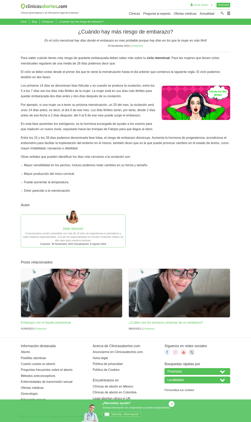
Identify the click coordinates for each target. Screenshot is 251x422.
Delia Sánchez (73, 228)
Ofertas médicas (185, 13)
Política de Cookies (106, 369)
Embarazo (48, 21)
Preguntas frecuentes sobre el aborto (46, 369)
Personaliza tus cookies (179, 390)
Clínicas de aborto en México (113, 386)
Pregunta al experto (157, 13)
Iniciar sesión (199, 4)
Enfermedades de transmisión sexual (46, 381)
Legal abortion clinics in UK (112, 398)
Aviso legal (100, 358)
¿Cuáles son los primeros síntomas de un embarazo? (166, 322)
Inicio (24, 21)
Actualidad (207, 13)
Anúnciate (223, 4)
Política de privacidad (108, 364)
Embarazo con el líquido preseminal (46, 322)
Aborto (25, 352)
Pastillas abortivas (33, 358)
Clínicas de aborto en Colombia (114, 392)
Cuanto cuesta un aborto (38, 364)
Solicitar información (121, 414)
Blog (34, 21)
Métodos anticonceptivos (38, 376)
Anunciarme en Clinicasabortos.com (118, 352)
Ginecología (29, 393)
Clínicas (134, 13)
